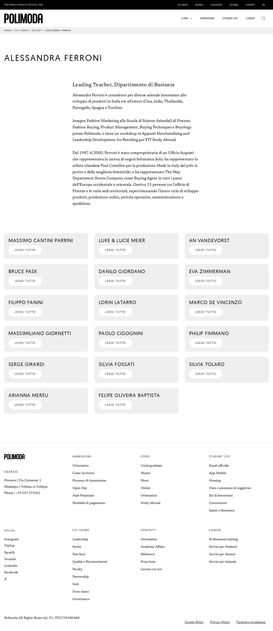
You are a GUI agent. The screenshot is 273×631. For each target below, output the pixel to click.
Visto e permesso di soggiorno (230, 488)
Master (146, 473)
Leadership (80, 539)
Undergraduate (151, 465)
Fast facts (79, 554)
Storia (77, 547)
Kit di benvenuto (221, 495)
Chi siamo (22, 30)
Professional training (223, 539)
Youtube (10, 559)
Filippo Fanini (26, 302)
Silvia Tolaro (207, 364)
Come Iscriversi (83, 473)
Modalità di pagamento (89, 503)
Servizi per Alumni (222, 554)
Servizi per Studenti (223, 547)
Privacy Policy (220, 622)
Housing (215, 480)
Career (215, 530)
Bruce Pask (23, 271)
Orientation (81, 465)
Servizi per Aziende (222, 562)
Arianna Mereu (28, 395)
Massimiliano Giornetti (40, 333)
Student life (219, 456)
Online (145, 488)
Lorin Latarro (117, 302)
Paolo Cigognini (121, 333)
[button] (190, 18)
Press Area (148, 562)
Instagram (11, 539)
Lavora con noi (151, 569)
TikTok (9, 546)
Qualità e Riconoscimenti (90, 562)
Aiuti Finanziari (83, 495)
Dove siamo (81, 591)
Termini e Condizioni (251, 622)
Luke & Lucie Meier (122, 240)
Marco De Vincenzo (215, 302)
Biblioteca (148, 554)
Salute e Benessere (222, 510)
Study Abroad (150, 503)
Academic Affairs (153, 547)
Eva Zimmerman (210, 271)
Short (145, 480)
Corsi (145, 456)
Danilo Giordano (122, 271)
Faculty (37, 30)
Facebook (11, 572)
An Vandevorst (209, 240)
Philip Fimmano (209, 333)
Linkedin (10, 566)
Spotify (9, 552)
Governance (81, 599)
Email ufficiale (219, 465)
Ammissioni (82, 456)
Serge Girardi (26, 364)
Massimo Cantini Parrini (41, 240)
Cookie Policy (194, 622)
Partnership (81, 576)
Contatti (148, 530)
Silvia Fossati (116, 364)
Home (8, 30)
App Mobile (217, 473)
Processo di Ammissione (89, 480)
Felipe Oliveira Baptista (129, 395)
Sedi (76, 584)
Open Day (80, 488)
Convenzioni (218, 503)
